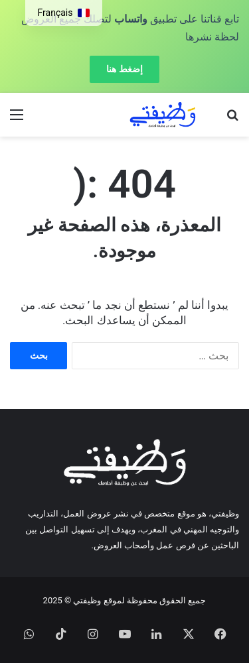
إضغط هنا (124, 69)
